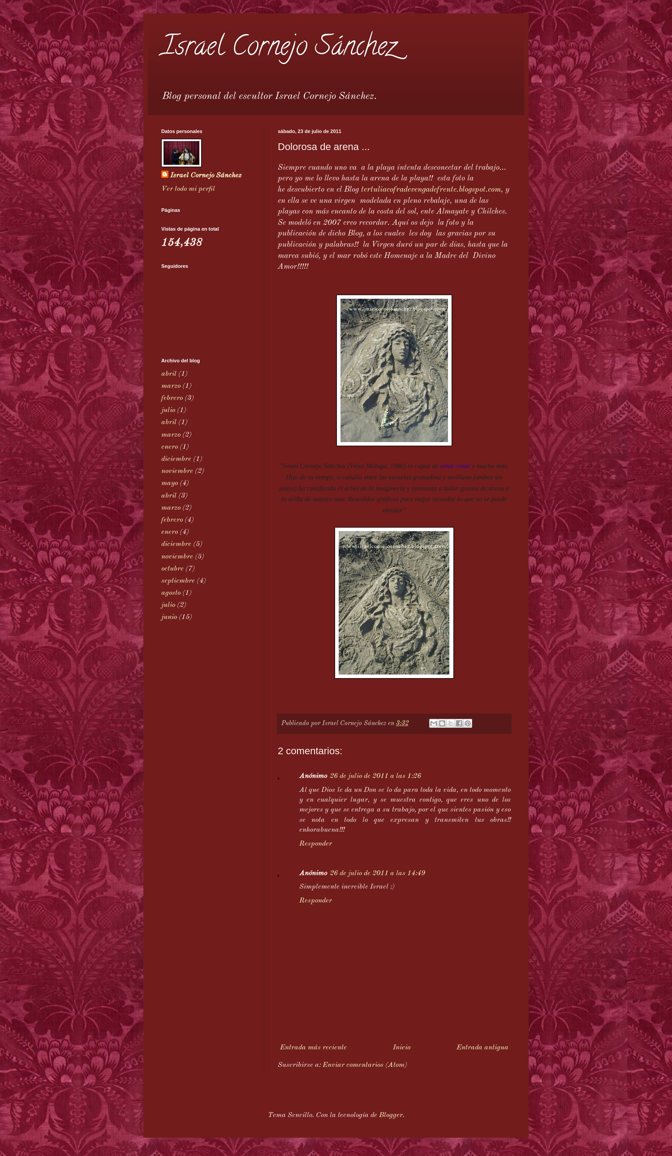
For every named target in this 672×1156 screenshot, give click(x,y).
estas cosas (455, 465)
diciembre (176, 459)
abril (169, 374)
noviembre (177, 471)
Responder (315, 843)
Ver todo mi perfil (188, 189)
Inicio (401, 1047)
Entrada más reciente (313, 1047)
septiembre (178, 580)
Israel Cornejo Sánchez (278, 49)
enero (169, 447)
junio (169, 617)
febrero (172, 398)
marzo (171, 386)
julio (168, 410)
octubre (172, 568)
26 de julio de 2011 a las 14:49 (377, 873)
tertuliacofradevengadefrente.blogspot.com (431, 189)
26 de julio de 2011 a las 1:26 (375, 776)
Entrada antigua (482, 1047)
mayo (169, 483)
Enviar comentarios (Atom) (365, 1065)
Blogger (391, 1115)
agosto (171, 593)
